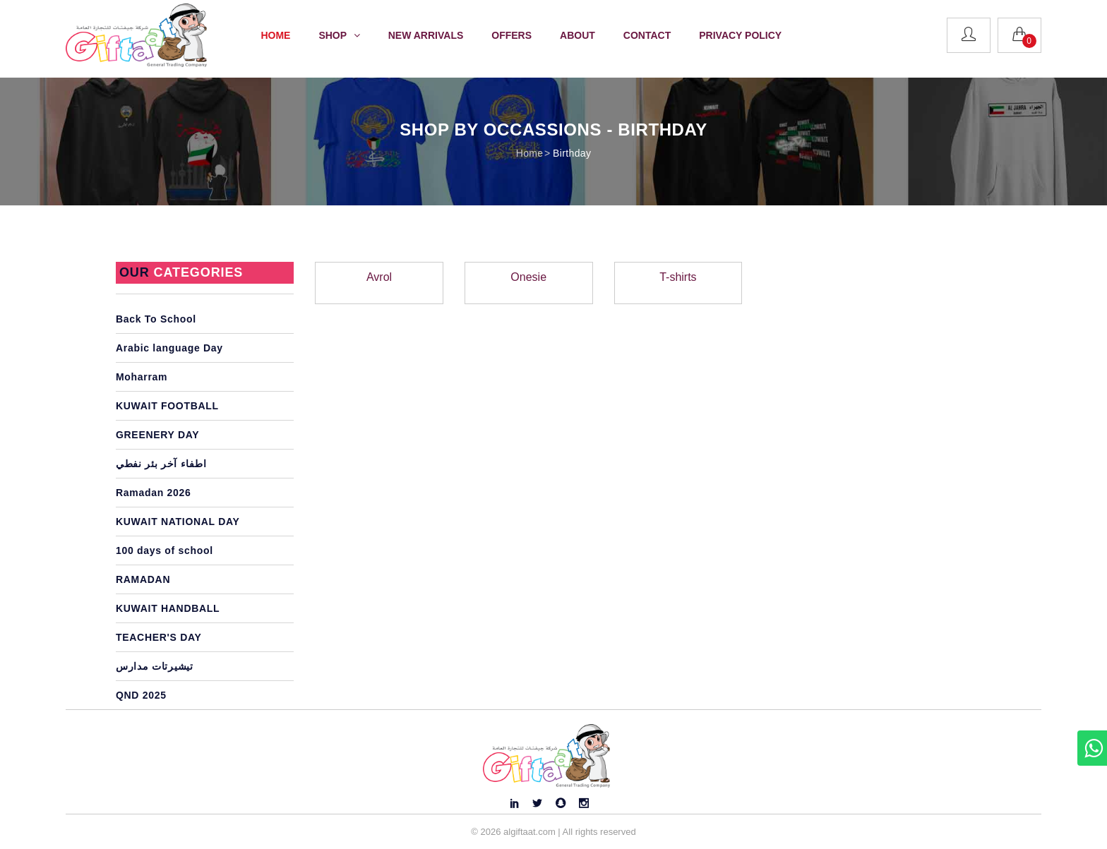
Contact (647, 35)
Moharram (141, 377)
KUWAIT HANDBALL (168, 608)
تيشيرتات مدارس (154, 666)
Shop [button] (338, 35)
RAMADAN (143, 579)
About (577, 35)
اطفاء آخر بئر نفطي (161, 463)
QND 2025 (141, 695)
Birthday (572, 153)
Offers (511, 35)
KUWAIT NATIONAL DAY (178, 521)
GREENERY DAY (157, 434)
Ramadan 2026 (153, 492)
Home (275, 35)
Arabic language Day (169, 348)
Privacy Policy (740, 35)
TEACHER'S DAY (159, 637)
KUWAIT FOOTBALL (167, 405)
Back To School (156, 319)
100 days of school (164, 550)
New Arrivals (426, 35)
